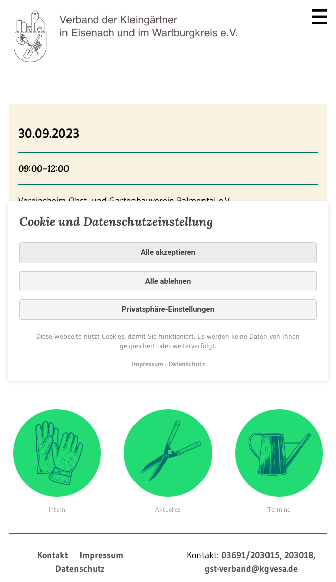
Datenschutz (80, 568)
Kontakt (52, 555)
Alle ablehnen (168, 281)
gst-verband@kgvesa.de (251, 568)
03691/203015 (250, 555)
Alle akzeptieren (168, 252)
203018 (298, 555)
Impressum (101, 555)
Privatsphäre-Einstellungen (168, 309)
